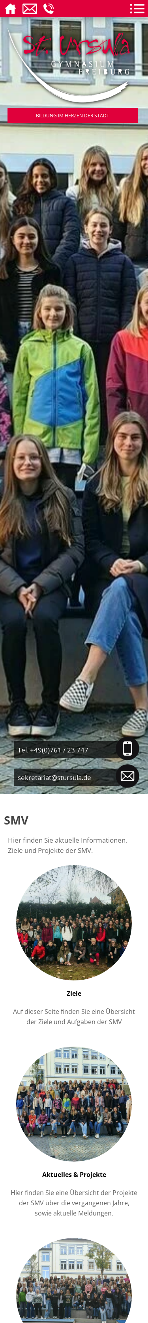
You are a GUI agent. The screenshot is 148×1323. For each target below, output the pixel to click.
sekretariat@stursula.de (54, 777)
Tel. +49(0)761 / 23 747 (53, 749)
